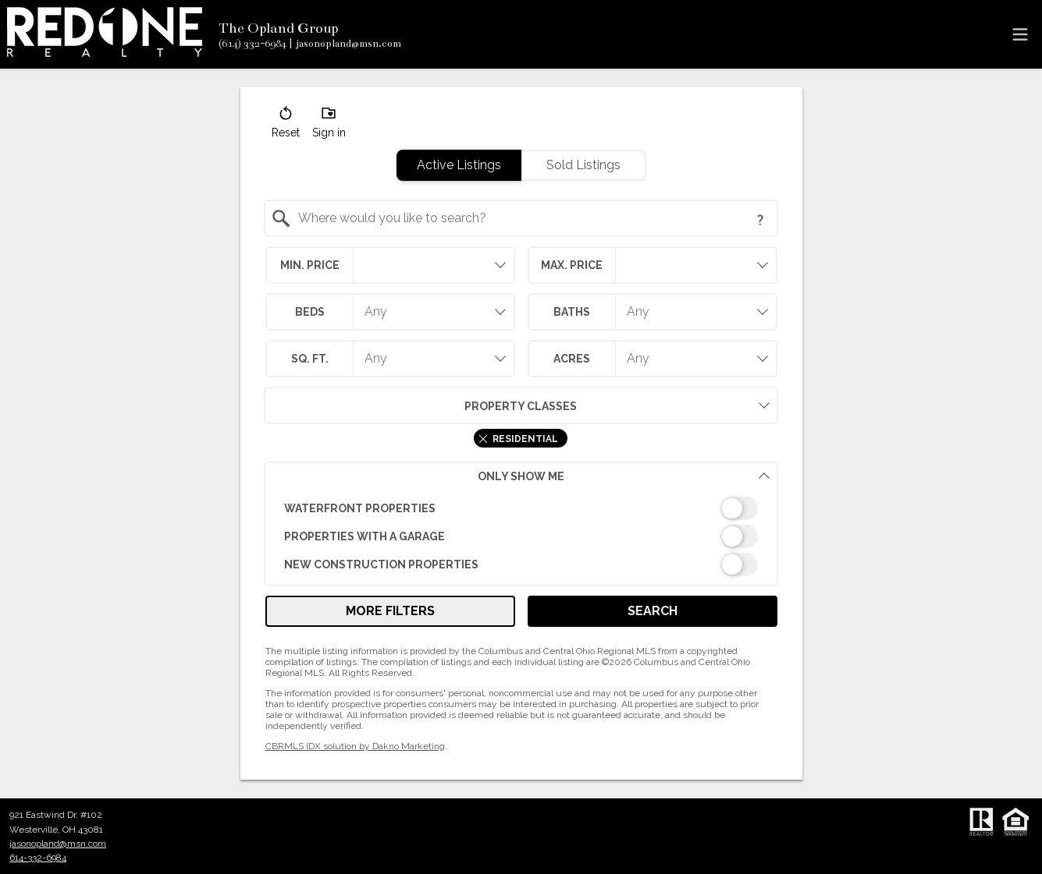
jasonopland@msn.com (57, 843)
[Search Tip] (760, 220)
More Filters (390, 610)
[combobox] (521, 218)
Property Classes (420, 405)
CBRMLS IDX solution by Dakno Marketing (355, 746)
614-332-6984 (37, 857)
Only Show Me (624, 476)
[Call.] (252, 43)
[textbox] (530, 218)
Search (652, 610)
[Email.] (345, 43)
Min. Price (310, 265)
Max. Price (572, 265)
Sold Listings (583, 164)
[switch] (521, 508)
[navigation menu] (1020, 34)
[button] (285, 125)
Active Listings (459, 164)
